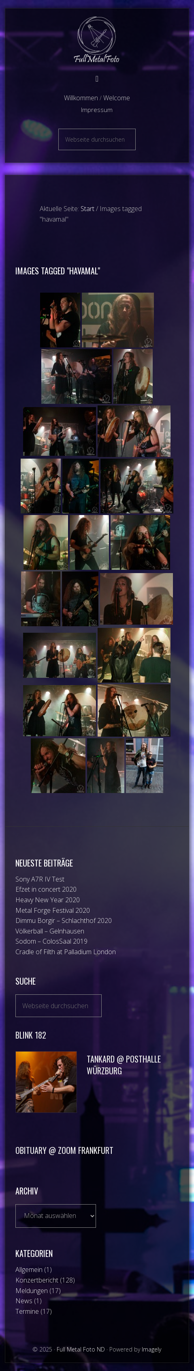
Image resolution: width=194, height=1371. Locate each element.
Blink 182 (30, 1035)
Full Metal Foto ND (97, 40)
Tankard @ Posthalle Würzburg (124, 1065)
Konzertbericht (36, 1280)
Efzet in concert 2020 (46, 889)
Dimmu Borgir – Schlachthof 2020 (63, 920)
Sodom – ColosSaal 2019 (51, 941)
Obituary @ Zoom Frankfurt (64, 1150)
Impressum (97, 110)
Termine (27, 1311)
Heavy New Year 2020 (47, 899)
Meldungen (31, 1290)
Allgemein (29, 1269)
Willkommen (81, 97)
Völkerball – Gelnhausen (49, 931)
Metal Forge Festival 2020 (52, 910)
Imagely (151, 1349)
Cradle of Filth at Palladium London (65, 951)
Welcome (116, 97)
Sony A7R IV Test (39, 879)
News (23, 1300)
